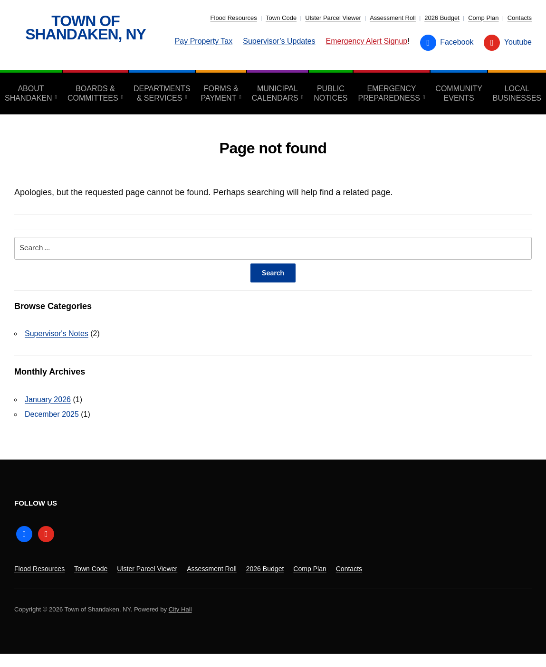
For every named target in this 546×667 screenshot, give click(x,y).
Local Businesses (517, 93)
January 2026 (48, 399)
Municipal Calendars (275, 93)
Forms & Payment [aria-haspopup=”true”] (219, 93)
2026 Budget (442, 17)
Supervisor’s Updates (279, 41)
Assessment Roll (393, 17)
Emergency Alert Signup (367, 41)
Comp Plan (483, 17)
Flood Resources (234, 17)
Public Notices (330, 93)
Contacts (520, 17)
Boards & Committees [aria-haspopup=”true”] (92, 93)
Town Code (281, 17)
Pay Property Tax (204, 41)
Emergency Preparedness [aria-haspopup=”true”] (389, 93)
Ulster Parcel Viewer (333, 17)
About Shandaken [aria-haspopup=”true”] (28, 93)
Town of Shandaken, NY (85, 27)
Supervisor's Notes (56, 333)
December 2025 (52, 414)
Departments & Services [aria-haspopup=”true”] (162, 93)
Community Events (458, 93)
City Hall (180, 609)
